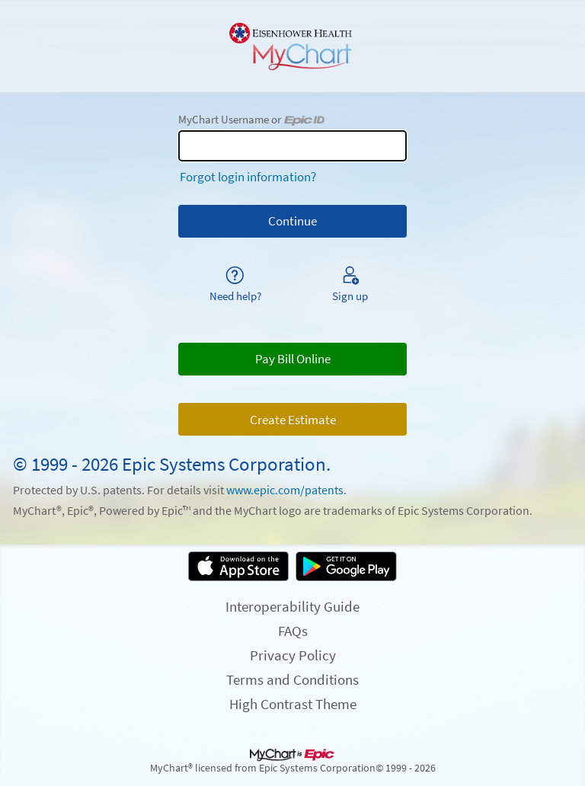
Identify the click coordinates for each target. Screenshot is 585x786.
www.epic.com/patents (285, 490)
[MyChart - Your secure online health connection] (292, 46)
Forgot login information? (248, 176)
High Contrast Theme (292, 704)
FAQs (293, 630)
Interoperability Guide (292, 606)
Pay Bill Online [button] (293, 358)
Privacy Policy (293, 655)
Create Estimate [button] (293, 419)
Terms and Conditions (292, 679)
